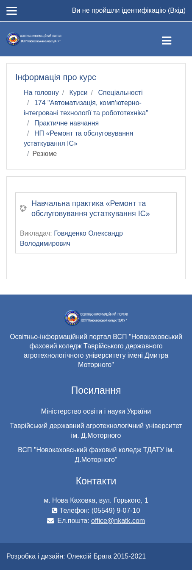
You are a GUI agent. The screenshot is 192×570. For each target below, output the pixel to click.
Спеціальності (120, 92)
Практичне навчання (66, 123)
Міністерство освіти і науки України (96, 411)
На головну (41, 92)
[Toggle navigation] (173, 39)
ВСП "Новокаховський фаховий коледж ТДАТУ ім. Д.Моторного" (96, 454)
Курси (79, 92)
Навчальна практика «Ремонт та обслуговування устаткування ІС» (90, 208)
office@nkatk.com (118, 520)
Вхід (176, 10)
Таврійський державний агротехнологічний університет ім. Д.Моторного (96, 430)
